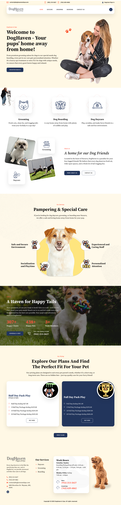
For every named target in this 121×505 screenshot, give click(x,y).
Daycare (50, 10)
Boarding (70, 10)
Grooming (59, 10)
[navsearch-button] (110, 9)
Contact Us (81, 10)
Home (41, 10)
